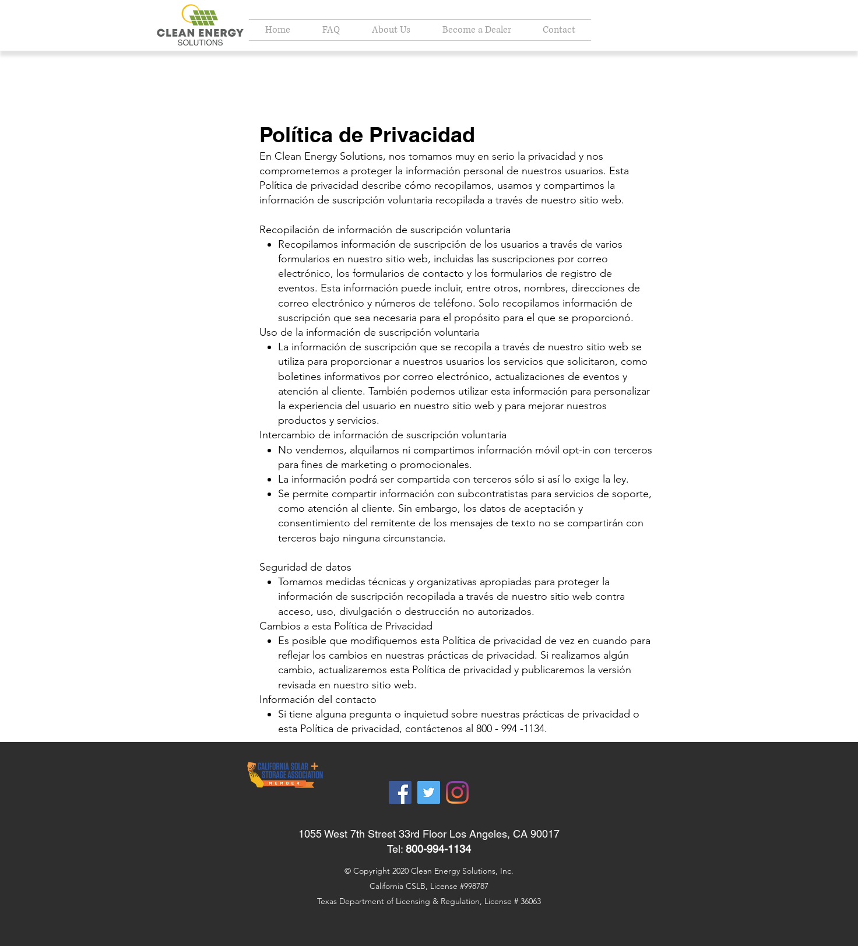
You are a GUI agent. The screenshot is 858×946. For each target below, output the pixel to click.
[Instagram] (457, 792)
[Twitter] (428, 792)
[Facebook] (400, 792)
